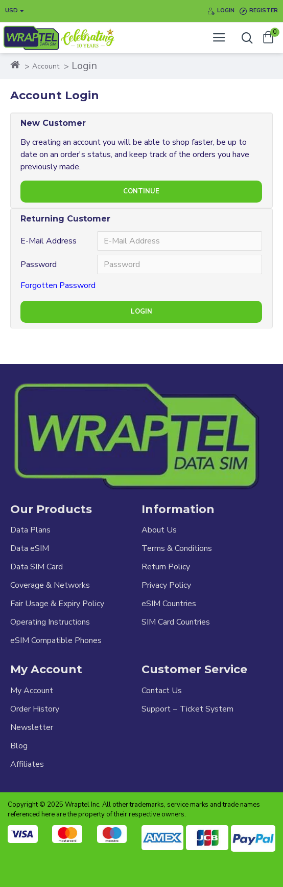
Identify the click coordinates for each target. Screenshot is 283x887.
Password (38, 264)
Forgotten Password (58, 285)
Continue (141, 191)
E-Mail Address (48, 241)
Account (45, 66)
